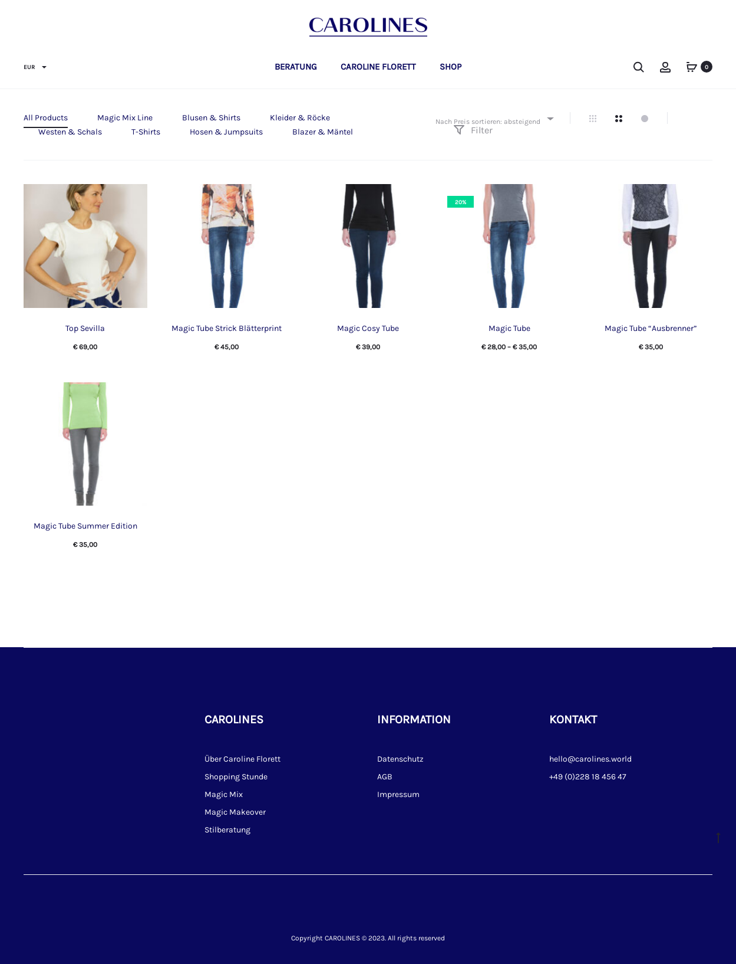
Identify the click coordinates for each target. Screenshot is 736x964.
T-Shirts (145, 132)
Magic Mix (223, 794)
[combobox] (493, 118)
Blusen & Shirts (211, 118)
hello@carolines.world (590, 759)
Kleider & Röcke (300, 118)
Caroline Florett (378, 66)
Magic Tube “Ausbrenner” (651, 328)
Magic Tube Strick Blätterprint (226, 328)
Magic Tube (509, 328)
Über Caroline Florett (242, 759)
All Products (46, 118)
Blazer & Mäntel (322, 132)
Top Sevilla (85, 328)
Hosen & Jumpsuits (226, 132)
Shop (450, 66)
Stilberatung (227, 830)
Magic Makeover (235, 812)
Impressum (398, 794)
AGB (384, 777)
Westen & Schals (70, 132)
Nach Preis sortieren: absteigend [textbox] (487, 121)
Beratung (296, 66)
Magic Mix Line (125, 118)
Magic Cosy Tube (368, 328)
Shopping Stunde (236, 777)
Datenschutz (400, 759)
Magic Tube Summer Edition (85, 526)
